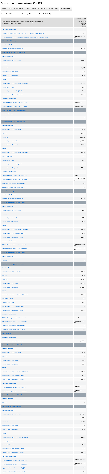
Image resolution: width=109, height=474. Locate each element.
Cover (4, 8)
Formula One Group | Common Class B (13, 252)
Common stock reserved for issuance (12, 48)
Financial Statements (16, 8)
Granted (4, 64)
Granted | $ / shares (7, 156)
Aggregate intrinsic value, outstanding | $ (13, 183)
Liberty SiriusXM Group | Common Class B (14, 110)
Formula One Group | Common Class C (13, 264)
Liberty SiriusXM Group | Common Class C (14, 121)
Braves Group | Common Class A (12, 344)
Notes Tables (53, 8)
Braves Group (6, 333)
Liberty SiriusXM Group (9, 41)
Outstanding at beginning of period (11, 60)
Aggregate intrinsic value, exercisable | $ (13, 187)
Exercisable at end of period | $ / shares (13, 94)
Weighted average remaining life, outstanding (14, 102)
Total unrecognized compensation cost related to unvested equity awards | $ (23, 33)
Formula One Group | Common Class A (13, 202)
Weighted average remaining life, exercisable (14, 106)
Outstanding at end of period (10, 71)
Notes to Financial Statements (36, 8)
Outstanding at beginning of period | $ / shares (15, 83)
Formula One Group (8, 191)
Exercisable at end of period (10, 75)
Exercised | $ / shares (8, 87)
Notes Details (65, 8)
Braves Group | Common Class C (12, 406)
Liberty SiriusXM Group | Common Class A (14, 52)
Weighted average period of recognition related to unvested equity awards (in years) (25, 37)
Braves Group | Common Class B (12, 394)
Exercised (5, 67)
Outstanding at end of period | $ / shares (13, 91)
